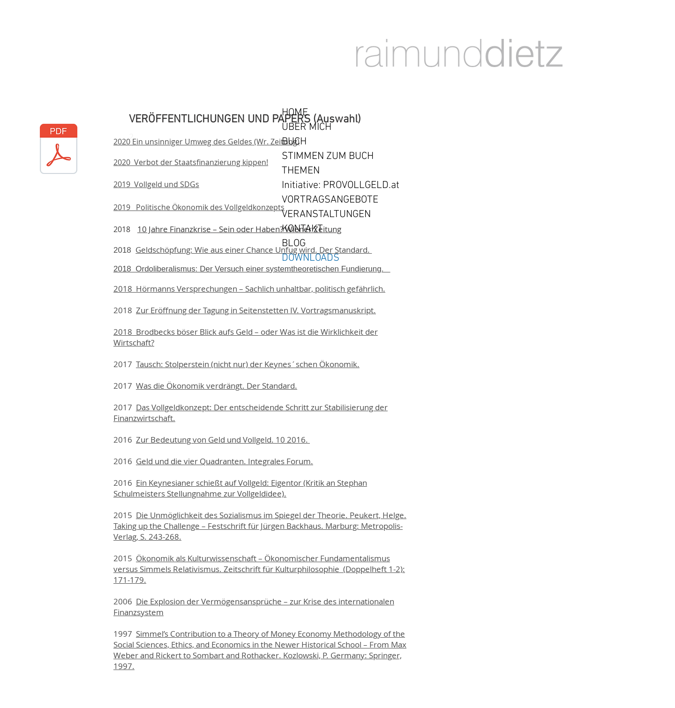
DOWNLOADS (310, 258)
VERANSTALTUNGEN (326, 214)
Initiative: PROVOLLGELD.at (340, 185)
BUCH (294, 142)
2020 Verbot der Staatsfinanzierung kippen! (190, 162)
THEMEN (301, 171)
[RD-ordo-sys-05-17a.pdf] (59, 150)
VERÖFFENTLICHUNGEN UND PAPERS (219, 119)
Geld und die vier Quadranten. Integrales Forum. (224, 461)
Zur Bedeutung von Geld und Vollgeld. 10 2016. (223, 439)
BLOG (294, 243)
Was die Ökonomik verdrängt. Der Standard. (216, 385)
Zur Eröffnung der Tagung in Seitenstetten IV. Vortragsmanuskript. (256, 310)
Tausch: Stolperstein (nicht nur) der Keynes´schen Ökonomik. (248, 364)
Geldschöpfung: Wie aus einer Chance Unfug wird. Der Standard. (252, 249)
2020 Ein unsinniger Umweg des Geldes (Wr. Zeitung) (206, 141)
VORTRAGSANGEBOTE (330, 200)
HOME (295, 112)
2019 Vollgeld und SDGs (156, 184)
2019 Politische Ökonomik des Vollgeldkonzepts (199, 207)
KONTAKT (302, 229)
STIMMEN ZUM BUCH (328, 156)
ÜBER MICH (306, 127)
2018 (124, 250)
